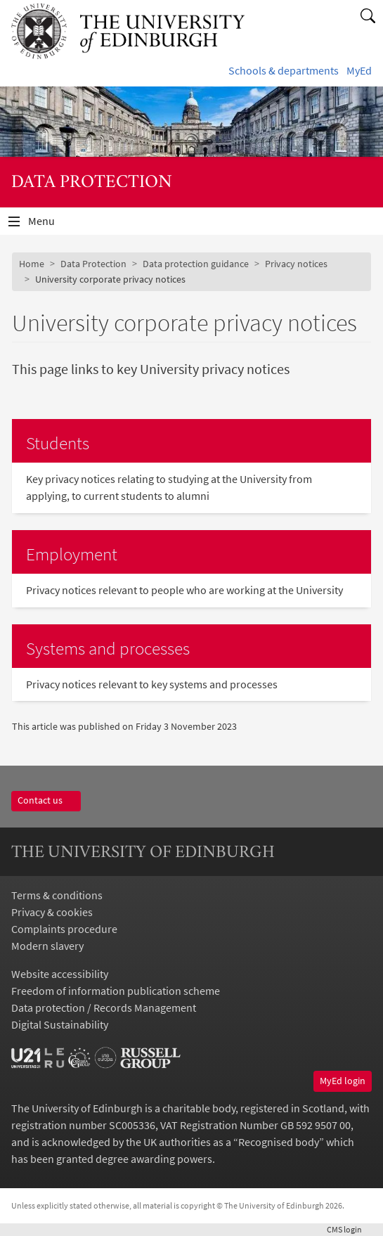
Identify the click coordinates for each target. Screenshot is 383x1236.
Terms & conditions (57, 895)
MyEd (359, 70)
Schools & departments (283, 70)
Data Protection (93, 263)
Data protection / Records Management (103, 1007)
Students (57, 443)
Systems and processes (108, 648)
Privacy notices (296, 263)
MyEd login (342, 1080)
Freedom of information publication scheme (115, 991)
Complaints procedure (64, 929)
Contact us (46, 800)
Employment (71, 554)
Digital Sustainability (59, 1024)
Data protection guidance (196, 263)
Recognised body (278, 1142)
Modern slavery (47, 946)
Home (31, 263)
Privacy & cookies (52, 912)
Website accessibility (59, 974)
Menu (50, 224)
